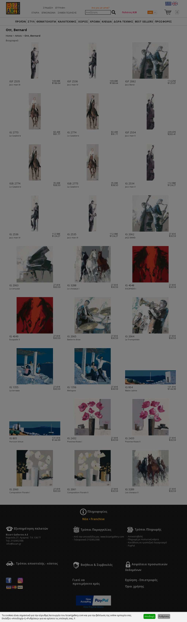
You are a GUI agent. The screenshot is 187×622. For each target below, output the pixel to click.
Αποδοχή (149, 616)
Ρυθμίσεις (164, 616)
